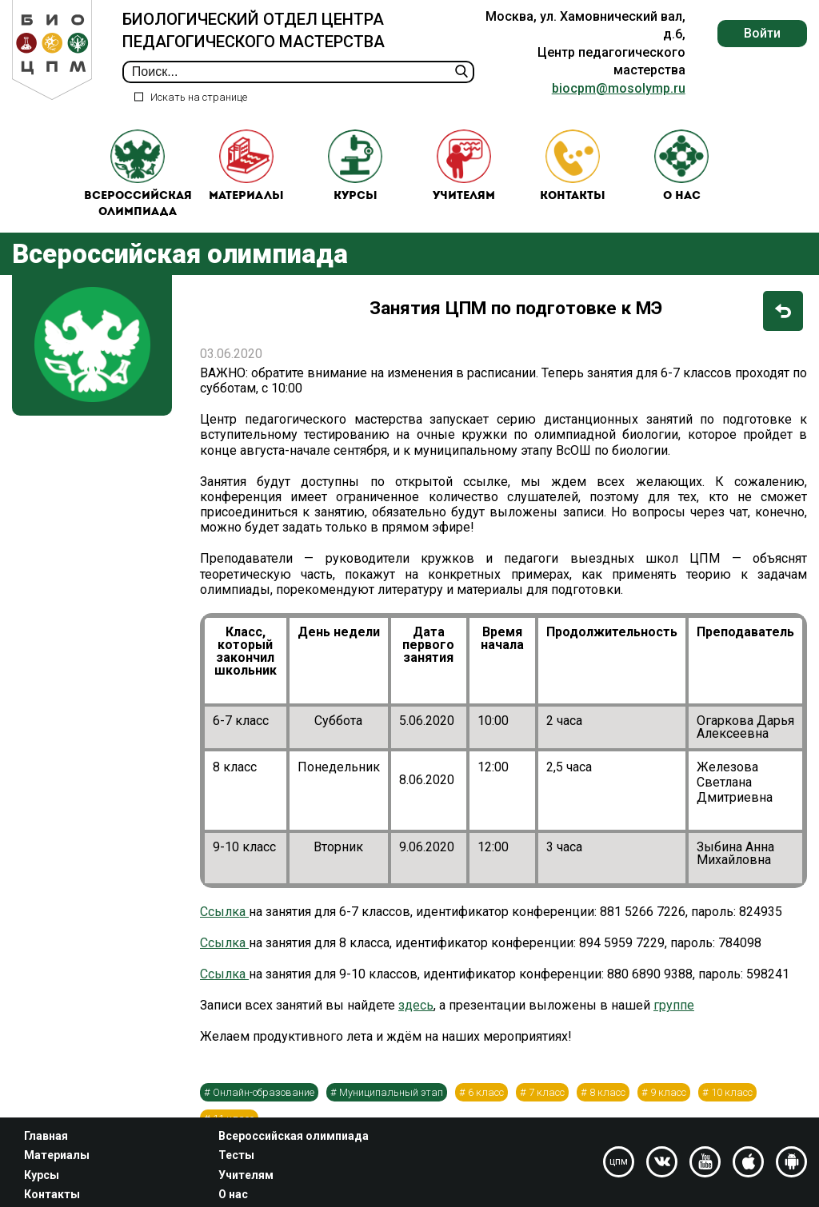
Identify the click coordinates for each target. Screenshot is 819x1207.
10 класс (732, 1099)
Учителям (464, 169)
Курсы (355, 169)
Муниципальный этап (391, 1099)
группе (673, 1013)
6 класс (486, 1099)
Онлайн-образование (263, 1099)
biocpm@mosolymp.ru (618, 88)
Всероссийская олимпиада (138, 177)
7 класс (547, 1099)
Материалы (246, 169)
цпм (618, 1161)
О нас (681, 169)
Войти (762, 33)
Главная (46, 1135)
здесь (415, 1013)
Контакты (572, 169)
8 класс (607, 1099)
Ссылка (224, 918)
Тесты (236, 1155)
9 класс (668, 1099)
